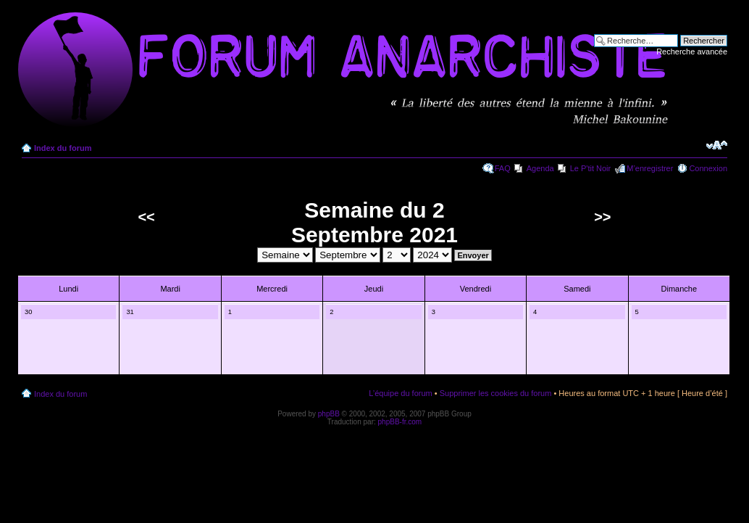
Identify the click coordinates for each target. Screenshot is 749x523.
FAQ (503, 168)
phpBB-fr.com (400, 422)
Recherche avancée (691, 51)
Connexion (708, 168)
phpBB (329, 414)
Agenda (540, 168)
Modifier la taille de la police (716, 145)
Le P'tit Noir (590, 168)
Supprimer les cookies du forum (496, 393)
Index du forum (62, 148)
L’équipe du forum (400, 393)
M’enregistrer (650, 168)
